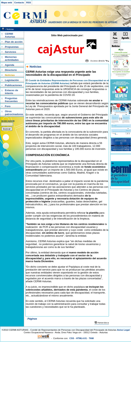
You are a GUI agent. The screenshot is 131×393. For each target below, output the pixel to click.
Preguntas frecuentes (11, 100)
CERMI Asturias (10, 35)
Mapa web (6, 2)
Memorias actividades (12, 58)
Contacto (19, 2)
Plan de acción (14, 41)
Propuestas (12, 46)
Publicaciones (13, 85)
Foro (8, 106)
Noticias (10, 29)
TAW (91, 338)
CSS (71, 338)
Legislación (12, 80)
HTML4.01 (81, 338)
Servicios (10, 51)
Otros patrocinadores (14, 113)
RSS (28, 2)
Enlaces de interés (11, 92)
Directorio (11, 70)
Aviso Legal (123, 330)
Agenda (9, 64)
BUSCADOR (7, 121)
